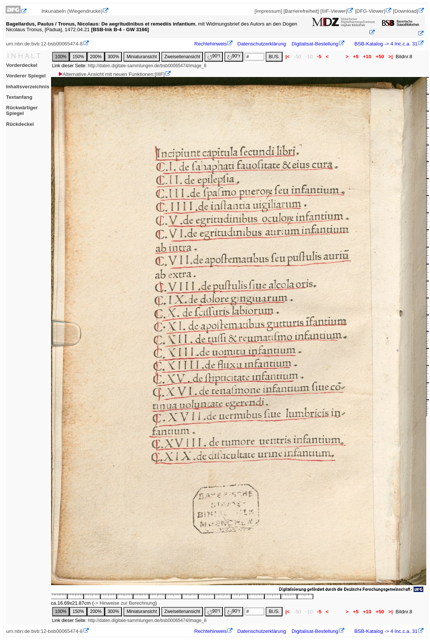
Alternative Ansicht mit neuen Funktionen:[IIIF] (111, 74)
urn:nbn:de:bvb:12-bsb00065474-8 (44, 44)
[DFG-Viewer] (370, 11)
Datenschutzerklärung (262, 44)
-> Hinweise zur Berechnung (124, 603)
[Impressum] (268, 11)
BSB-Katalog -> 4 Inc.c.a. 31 (385, 44)
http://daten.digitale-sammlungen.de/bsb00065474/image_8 (147, 65)
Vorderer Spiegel (26, 75)
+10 (367, 56)
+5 (356, 56)
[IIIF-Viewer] (333, 11)
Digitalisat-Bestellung (315, 44)
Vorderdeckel (21, 65)
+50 (379, 56)
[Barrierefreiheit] (301, 11)
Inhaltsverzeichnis (28, 86)
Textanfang (19, 97)
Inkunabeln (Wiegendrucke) (71, 11)
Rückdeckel (20, 124)
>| (390, 56)
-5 (319, 56)
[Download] (405, 11)
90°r (233, 56)
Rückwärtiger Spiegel (22, 110)
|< (287, 56)
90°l (213, 56)
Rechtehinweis (210, 44)
